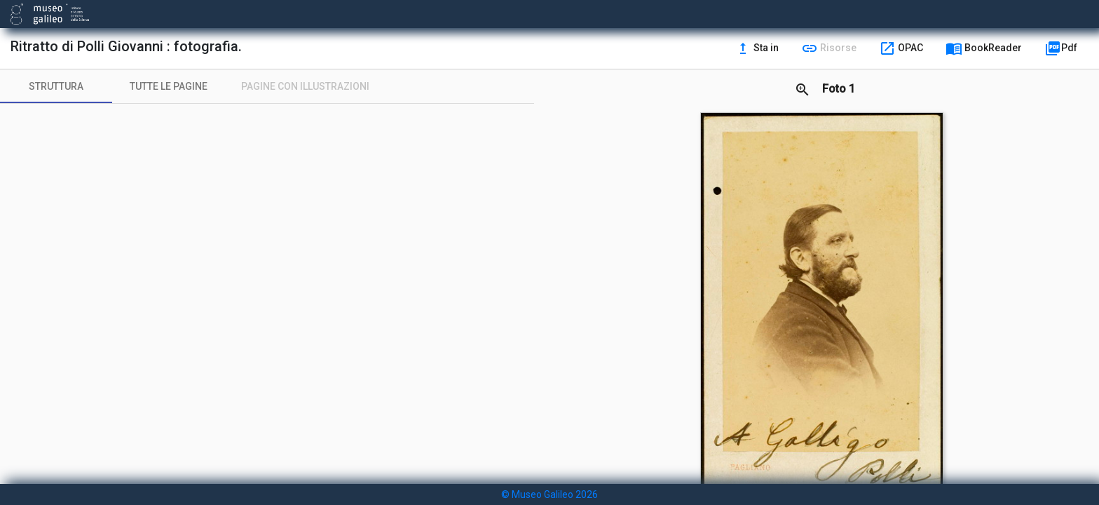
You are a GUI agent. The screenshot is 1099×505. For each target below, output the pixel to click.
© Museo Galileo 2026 (549, 494)
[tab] (56, 86)
